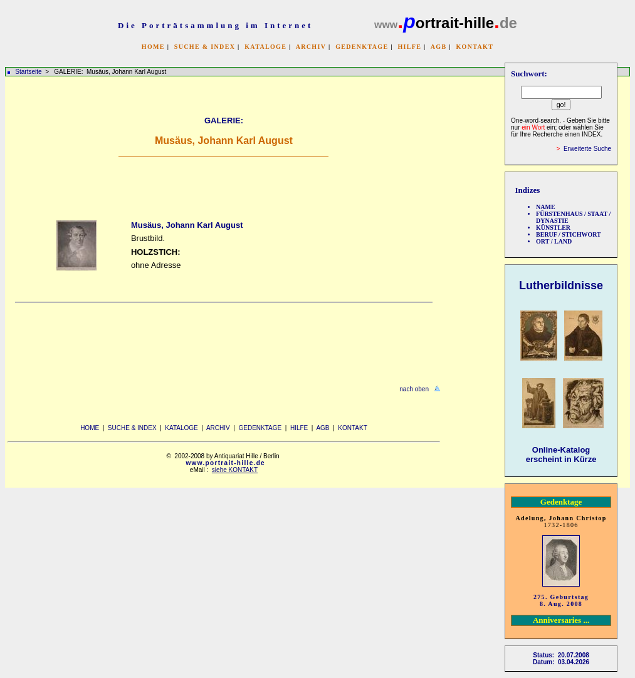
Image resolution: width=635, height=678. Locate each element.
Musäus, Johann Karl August (187, 225)
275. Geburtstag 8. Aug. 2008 (561, 600)
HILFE (409, 46)
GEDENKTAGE (361, 46)
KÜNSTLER (553, 227)
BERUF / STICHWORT (568, 234)
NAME (545, 206)
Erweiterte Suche (587, 148)
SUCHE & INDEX (204, 46)
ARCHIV (311, 46)
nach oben (414, 389)
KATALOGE (265, 46)
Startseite (28, 71)
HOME (153, 46)
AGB (439, 46)
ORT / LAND (554, 241)
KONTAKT (474, 46)
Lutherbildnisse (561, 285)
